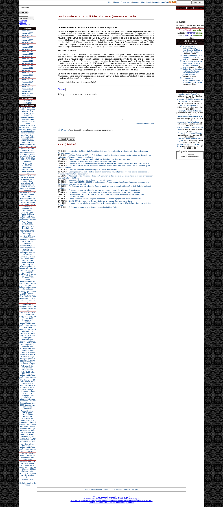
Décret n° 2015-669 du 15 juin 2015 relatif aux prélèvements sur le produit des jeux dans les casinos (27, 129)
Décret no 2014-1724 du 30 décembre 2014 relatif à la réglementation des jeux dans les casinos (28, 196)
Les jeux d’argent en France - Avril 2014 (27, 203)
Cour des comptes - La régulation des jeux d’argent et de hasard (27, 120)
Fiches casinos (126, 2)
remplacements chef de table (188, 122)
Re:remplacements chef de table (190, 111)
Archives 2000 (27, 91)
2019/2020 (28, 103)
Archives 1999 (27, 93)
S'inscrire (65, 135)
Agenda (136, 2)
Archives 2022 (27, 40)
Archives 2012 (27, 63)
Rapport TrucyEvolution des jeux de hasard (28, 482)
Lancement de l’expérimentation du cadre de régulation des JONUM (193, 80)
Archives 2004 (27, 82)
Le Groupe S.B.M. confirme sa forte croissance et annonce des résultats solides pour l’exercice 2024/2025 (109, 168)
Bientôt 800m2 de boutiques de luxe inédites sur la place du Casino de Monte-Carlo (100, 206)
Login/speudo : (24, 7)
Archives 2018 (27, 49)
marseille (197, 30)
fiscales (188, 35)
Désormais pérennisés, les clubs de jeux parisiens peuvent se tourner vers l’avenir (193, 64)
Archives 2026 (27, 31)
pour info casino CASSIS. (188, 94)
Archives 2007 (27, 75)
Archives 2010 (27, 68)
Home (110, 2)
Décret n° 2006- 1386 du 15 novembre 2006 (28, 475)
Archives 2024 (27, 35)
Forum (116, 2)
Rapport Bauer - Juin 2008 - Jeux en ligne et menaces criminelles (27, 406)
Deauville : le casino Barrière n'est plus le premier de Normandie (93, 174)
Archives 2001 (27, 89)
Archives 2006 (27, 77)
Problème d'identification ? (25, 23)
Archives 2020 (27, 45)
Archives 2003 (27, 84)
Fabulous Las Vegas (77, 201)
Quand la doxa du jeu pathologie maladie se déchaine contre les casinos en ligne (99, 164)
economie (190, 33)
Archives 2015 (27, 56)
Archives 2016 (27, 54)
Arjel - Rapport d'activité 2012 (27, 223)
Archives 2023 (27, 38)
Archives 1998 (27, 96)
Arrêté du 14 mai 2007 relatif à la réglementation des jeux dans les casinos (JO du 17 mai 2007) (28, 447)
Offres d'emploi (146, 2)
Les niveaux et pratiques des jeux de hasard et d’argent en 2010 (28, 307)
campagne (197, 36)
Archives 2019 (27, 47)
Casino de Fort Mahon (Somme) (190, 133)
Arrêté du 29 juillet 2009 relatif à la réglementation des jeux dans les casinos (28, 375)
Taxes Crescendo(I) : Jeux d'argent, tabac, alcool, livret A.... (192, 57)
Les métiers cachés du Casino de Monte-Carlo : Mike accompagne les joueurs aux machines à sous (106, 199)
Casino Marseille (185, 30)
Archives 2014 (27, 59)
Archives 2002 (27, 86)
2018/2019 (28, 101)
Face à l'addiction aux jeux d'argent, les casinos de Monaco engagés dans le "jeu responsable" (105, 203)
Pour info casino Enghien (188, 105)
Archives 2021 (27, 42)
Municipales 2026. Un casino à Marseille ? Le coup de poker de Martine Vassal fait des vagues (192, 49)
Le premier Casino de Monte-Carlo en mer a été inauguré (90, 184)
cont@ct (165, 2)
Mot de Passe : (24, 12)
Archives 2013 (27, 61)
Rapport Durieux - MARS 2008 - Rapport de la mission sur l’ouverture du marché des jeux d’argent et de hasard (28, 416)
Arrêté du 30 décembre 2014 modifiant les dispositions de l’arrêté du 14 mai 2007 (27, 168)
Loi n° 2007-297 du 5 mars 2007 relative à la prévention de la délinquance (27, 456)
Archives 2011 (27, 66)
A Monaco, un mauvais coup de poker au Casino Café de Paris (92, 212)
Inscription (23, 21)
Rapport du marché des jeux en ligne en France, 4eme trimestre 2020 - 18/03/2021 (27, 111)
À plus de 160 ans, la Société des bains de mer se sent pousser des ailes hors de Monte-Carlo (104, 195)
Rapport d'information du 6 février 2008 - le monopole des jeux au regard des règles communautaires (28, 428)
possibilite (190, 38)
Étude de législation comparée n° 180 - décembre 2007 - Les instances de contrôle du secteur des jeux (28, 438)
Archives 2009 (27, 70)
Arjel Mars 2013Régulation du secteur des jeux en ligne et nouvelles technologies (27, 230)
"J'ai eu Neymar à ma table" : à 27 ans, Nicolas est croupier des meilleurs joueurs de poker (193, 72)
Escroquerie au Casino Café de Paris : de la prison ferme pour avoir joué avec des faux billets (104, 197)
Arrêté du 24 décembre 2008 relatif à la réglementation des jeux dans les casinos (28, 397)
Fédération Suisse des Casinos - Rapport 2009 (28, 368)
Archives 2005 (27, 80)
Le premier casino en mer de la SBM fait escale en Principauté (92, 166)
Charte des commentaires (144, 128)
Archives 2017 (27, 52)
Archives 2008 (27, 73)
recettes (181, 36)
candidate (181, 33)
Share (61, 89)
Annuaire (156, 2)
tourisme (199, 33)
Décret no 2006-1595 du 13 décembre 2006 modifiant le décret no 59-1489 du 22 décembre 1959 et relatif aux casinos (28, 466)
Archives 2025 (27, 33)
